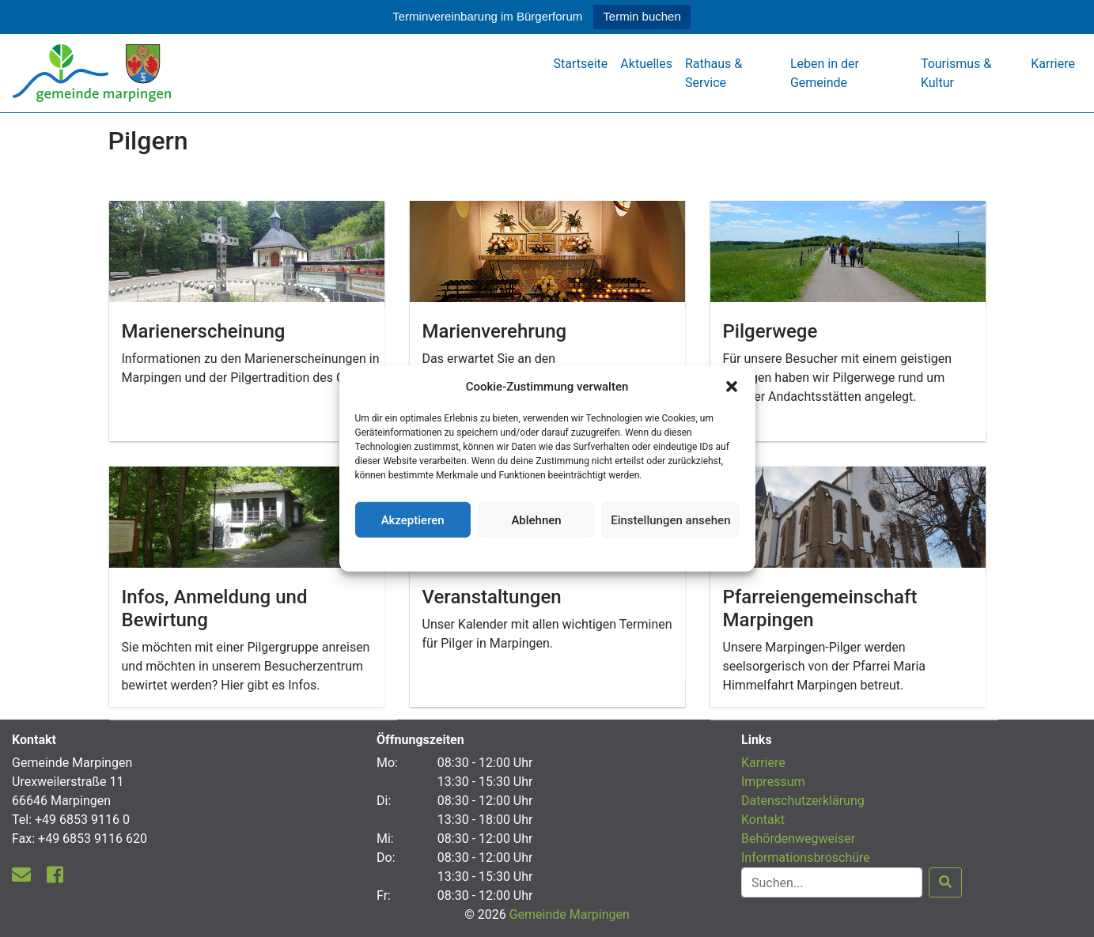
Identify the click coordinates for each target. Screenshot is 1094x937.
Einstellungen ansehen (670, 519)
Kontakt (763, 819)
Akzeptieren (413, 519)
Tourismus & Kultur (956, 73)
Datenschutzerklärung (547, 552)
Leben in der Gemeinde (824, 73)
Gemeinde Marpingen (569, 914)
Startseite (581, 63)
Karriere (1053, 63)
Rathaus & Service (713, 73)
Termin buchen (641, 16)
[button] (732, 387)
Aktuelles (646, 63)
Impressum (773, 781)
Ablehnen (536, 519)
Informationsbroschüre (805, 857)
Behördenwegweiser (798, 838)
